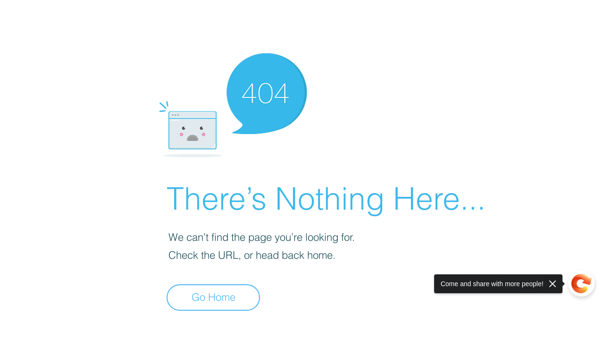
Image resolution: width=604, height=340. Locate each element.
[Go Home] (213, 297)
